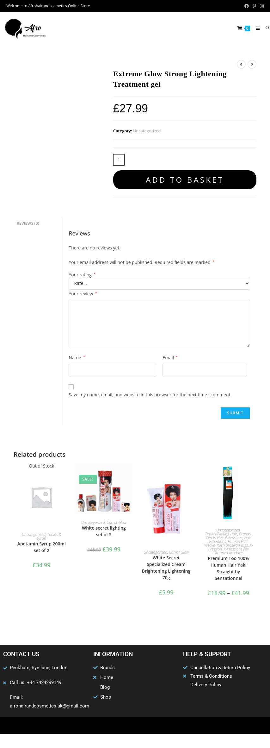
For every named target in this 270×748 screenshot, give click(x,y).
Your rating (82, 275)
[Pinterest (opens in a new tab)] (254, 6)
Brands (245, 534)
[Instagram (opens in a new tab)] (261, 6)
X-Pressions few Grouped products (231, 551)
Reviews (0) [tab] (28, 223)
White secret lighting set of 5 (104, 531)
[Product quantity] (119, 160)
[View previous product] (241, 64)
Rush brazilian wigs (232, 545)
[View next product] (252, 64)
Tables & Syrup (49, 536)
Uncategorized (147, 131)
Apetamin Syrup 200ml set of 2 (41, 547)
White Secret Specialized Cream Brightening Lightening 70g (166, 568)
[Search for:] (265, 28)
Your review (83, 294)
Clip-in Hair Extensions (224, 537)
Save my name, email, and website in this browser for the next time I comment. (150, 395)
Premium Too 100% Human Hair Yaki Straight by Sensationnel (228, 568)
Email (170, 358)
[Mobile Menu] (256, 28)
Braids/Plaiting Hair (221, 534)
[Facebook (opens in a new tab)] (246, 6)
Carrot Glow (116, 522)
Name (77, 358)
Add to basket (185, 179)
